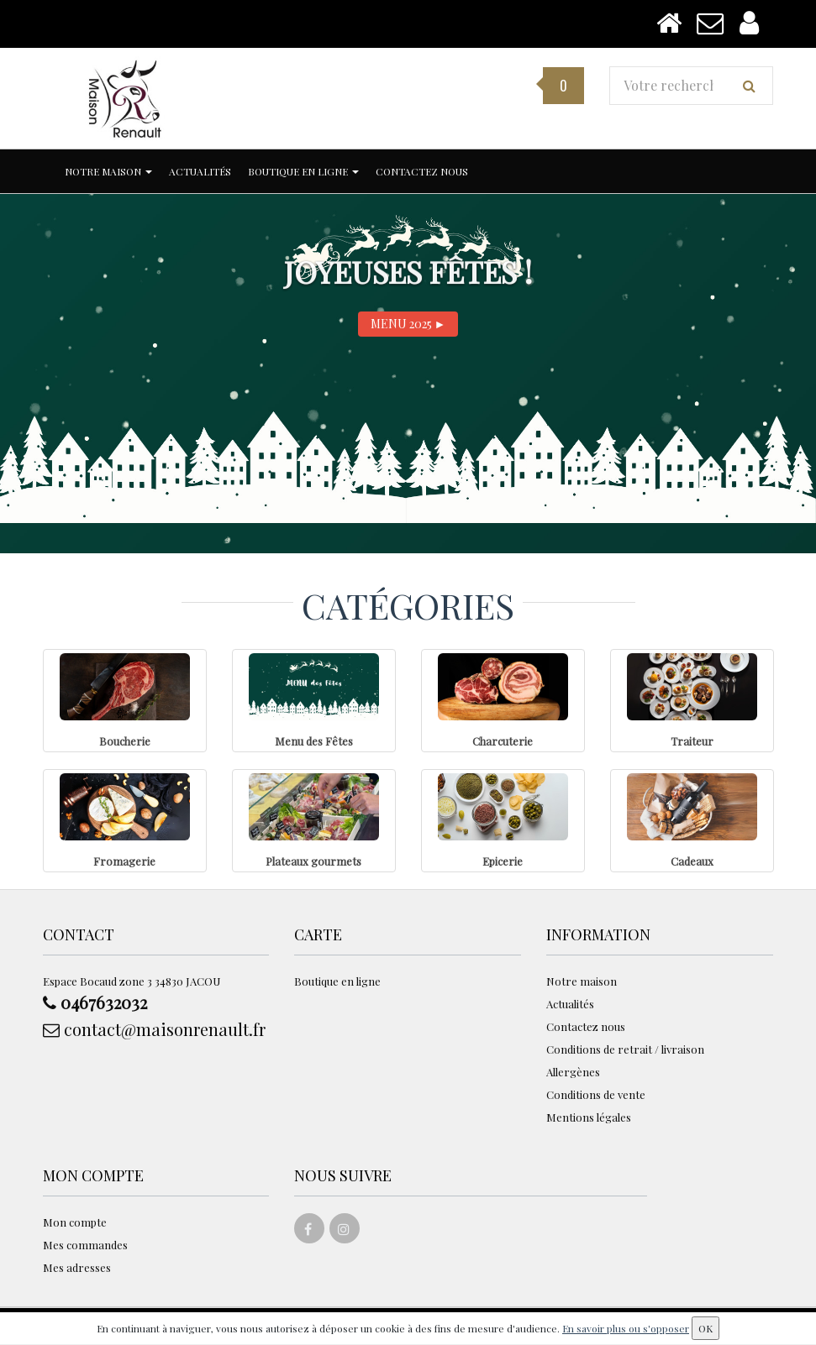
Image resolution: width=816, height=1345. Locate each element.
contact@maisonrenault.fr (154, 1029)
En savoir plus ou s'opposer (625, 1328)
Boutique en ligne (303, 171)
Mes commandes (85, 1245)
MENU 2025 (408, 324)
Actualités (200, 171)
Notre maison (108, 171)
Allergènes (573, 1072)
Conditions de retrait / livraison (625, 1049)
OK (705, 1328)
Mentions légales (588, 1117)
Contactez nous (422, 171)
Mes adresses (77, 1267)
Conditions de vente (595, 1094)
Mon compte (75, 1222)
